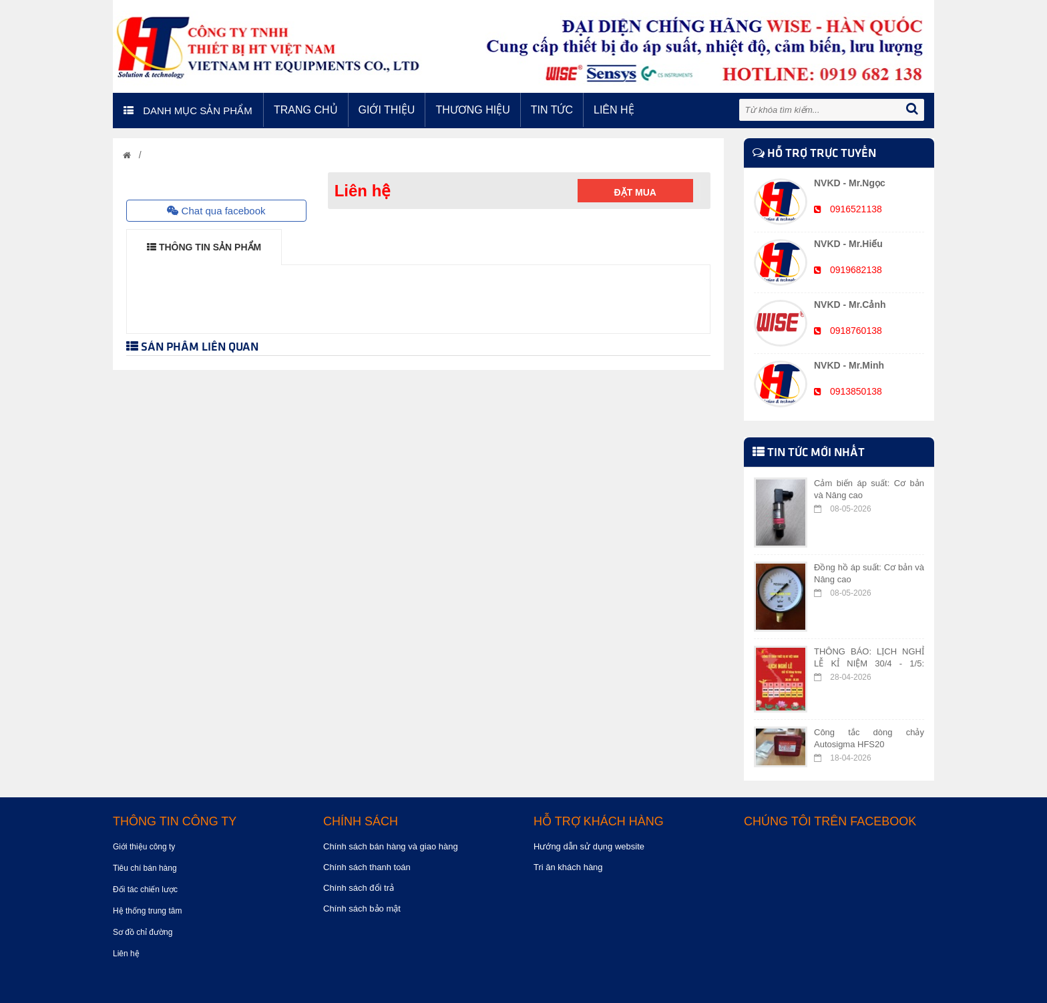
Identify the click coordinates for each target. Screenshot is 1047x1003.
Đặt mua (635, 192)
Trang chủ (306, 110)
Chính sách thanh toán (367, 867)
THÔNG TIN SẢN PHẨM (204, 247)
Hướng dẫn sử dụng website (589, 846)
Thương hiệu (472, 110)
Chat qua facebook (216, 210)
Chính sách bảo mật (362, 909)
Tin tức (552, 110)
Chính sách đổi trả (358, 888)
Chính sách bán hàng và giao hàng (390, 846)
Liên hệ (614, 110)
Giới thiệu (387, 110)
